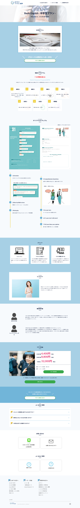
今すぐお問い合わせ (40, 60)
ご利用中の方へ (65, 2)
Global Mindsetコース (29, 486)
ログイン (40, 482)
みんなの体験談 (12, 484)
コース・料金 (55, 2)
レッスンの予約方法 (43, 488)
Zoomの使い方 (12, 486)
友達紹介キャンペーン (43, 492)
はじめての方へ (44, 2)
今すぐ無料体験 (53, 371)
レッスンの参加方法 (43, 490)
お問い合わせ (40, 381)
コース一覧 (26, 482)
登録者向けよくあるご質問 (44, 486)
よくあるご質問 (12, 488)
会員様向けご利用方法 (43, 484)
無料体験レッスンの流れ (14, 490)
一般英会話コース (28, 484)
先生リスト (11, 492)
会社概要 (10, 499)
